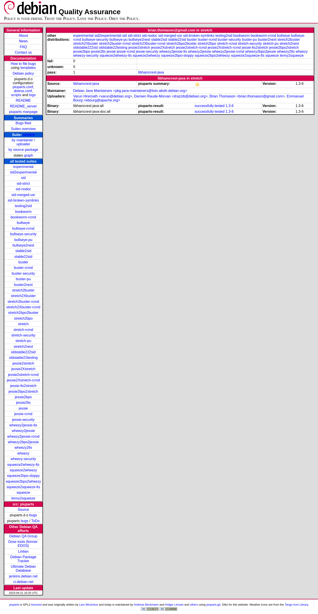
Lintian (23, 551)
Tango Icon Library (296, 604)
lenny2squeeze (23, 498)
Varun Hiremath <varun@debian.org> (102, 96)
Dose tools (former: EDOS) (23, 544)
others (194, 604)
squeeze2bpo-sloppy (23, 476)
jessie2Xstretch (23, 369)
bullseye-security (23, 234)
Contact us (23, 52)
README (23, 100)
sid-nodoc (23, 189)
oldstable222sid (23, 352)
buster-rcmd (23, 268)
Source (23, 509)
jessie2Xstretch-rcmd (23, 380)
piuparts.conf (23, 87)
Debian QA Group (23, 536)
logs (32, 95)
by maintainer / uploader (23, 142)
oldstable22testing (23, 357)
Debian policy (23, 73)
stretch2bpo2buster (23, 313)
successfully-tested (210, 106)
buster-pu (23, 279)
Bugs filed (23, 123)
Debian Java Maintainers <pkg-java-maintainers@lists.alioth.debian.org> (130, 91)
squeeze (23, 492)
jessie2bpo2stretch (23, 391)
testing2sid (23, 206)
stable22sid (23, 256)
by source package (23, 150)
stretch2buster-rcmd (23, 301)
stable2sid (23, 251)
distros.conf (23, 91)
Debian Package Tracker (23, 559)
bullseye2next (23, 245)
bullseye (23, 223)
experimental (23, 167)
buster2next (23, 285)
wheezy (23, 453)
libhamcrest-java (151, 72)
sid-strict (23, 183)
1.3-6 (229, 106)
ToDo (35, 521)
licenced (36, 604)
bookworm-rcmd (23, 217)
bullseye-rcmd (23, 228)
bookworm (23, 212)
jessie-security (23, 420)
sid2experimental (23, 172)
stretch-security (23, 335)
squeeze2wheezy (23, 470)
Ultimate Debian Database (23, 568)
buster (23, 262)
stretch (29, 135)
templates (28, 68)
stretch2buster (23, 290)
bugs (33, 515)
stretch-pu (23, 341)
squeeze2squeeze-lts (23, 487)
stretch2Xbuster (23, 296)
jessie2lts (23, 402)
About (23, 35)
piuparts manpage (23, 112)
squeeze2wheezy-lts (23, 464)
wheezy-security (23, 459)
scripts (16, 95)
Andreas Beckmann (146, 604)
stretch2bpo (23, 318)
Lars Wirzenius (88, 604)
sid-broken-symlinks (23, 200)
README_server (23, 106)
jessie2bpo (23, 397)
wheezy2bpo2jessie (23, 442)
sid (23, 178)
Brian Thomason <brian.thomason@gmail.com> (247, 96)
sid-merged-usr (23, 195)
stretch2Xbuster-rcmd (23, 307)
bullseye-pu (23, 240)
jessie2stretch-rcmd (23, 375)
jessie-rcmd (23, 414)
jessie (23, 408)
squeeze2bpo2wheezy (23, 481)
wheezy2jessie (23, 431)
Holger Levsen (174, 604)
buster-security (23, 273)
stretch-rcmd (23, 330)
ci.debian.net (23, 582)
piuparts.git (213, 604)
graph (28, 155)
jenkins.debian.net (23, 576)
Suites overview (23, 129)
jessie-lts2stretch (23, 386)
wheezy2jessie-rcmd (23, 436)
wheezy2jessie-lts (23, 425)
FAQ (23, 47)
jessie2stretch (23, 363)
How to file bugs (23, 64)
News (23, 41)
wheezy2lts (23, 447)
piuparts (14, 604)
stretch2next (23, 346)
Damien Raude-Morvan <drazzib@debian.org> (170, 96)
